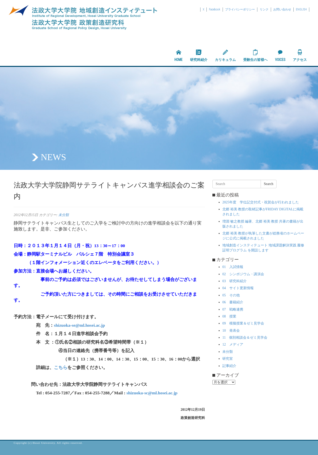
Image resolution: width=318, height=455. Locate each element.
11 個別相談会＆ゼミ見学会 (244, 337)
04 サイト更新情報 (238, 288)
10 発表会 (231, 330)
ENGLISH (301, 9)
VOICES (280, 55)
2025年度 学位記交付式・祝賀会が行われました (260, 202)
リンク (264, 9)
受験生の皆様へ (255, 55)
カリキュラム (225, 55)
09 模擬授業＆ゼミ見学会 (243, 323)
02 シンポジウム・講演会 (243, 274)
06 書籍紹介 (232, 302)
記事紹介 (229, 366)
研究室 (227, 359)
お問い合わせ (282, 9)
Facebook (214, 9)
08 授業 (229, 316)
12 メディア (232, 344)
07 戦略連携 (232, 309)
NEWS (53, 157)
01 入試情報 (232, 267)
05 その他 (231, 295)
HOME (178, 55)
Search (268, 184)
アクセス (300, 55)
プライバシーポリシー (240, 9)
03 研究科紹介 (234, 281)
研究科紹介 (198, 55)
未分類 (63, 215)
